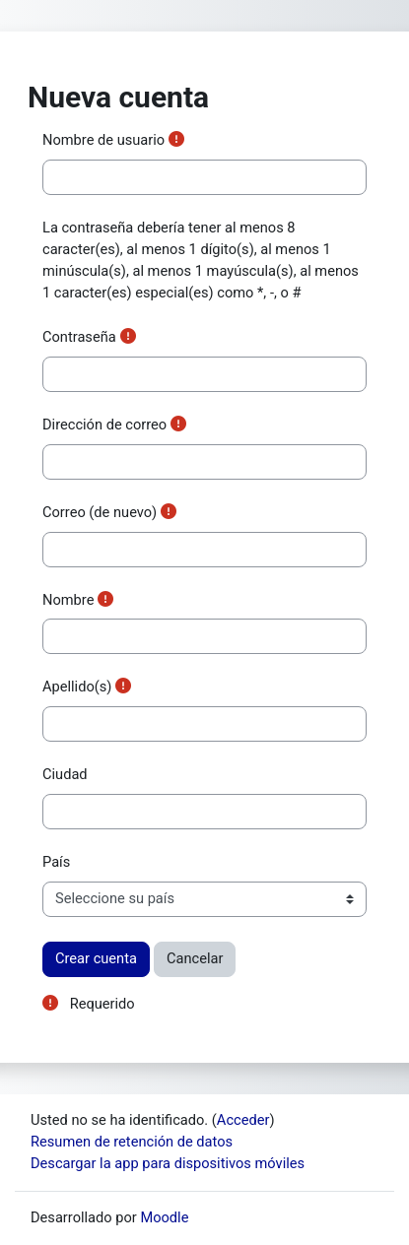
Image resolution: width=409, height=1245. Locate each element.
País (56, 862)
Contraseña (79, 337)
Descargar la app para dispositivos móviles (168, 1163)
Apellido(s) (76, 686)
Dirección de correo (104, 424)
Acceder (243, 1120)
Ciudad (65, 774)
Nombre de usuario (103, 140)
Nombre (68, 600)
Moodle (164, 1217)
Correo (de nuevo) (99, 512)
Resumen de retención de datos (132, 1141)
